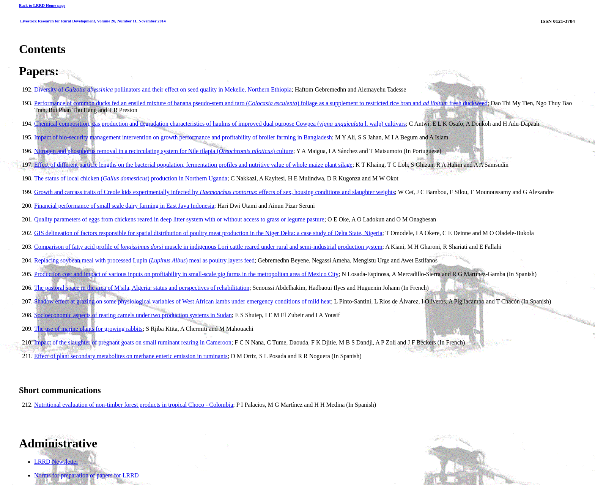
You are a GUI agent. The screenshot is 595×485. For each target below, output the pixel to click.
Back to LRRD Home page (42, 5)
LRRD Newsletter (56, 461)
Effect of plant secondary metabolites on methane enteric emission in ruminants (131, 356)
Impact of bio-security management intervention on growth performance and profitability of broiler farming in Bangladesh (183, 137)
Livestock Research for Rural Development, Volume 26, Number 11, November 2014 (93, 21)
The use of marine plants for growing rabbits (88, 328)
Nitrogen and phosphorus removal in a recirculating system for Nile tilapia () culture (163, 151)
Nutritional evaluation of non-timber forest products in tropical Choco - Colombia (133, 404)
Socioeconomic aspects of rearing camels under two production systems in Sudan (133, 315)
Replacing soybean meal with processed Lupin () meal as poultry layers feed (144, 260)
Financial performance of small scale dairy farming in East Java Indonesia (124, 205)
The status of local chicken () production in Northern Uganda (130, 178)
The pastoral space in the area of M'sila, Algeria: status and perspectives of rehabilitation (141, 287)
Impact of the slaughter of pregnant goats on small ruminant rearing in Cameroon (132, 342)
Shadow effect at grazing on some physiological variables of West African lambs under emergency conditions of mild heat (182, 301)
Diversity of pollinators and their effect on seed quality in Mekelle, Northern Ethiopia (162, 89)
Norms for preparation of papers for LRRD (86, 475)
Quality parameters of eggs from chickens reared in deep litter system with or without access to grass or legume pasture (179, 219)
